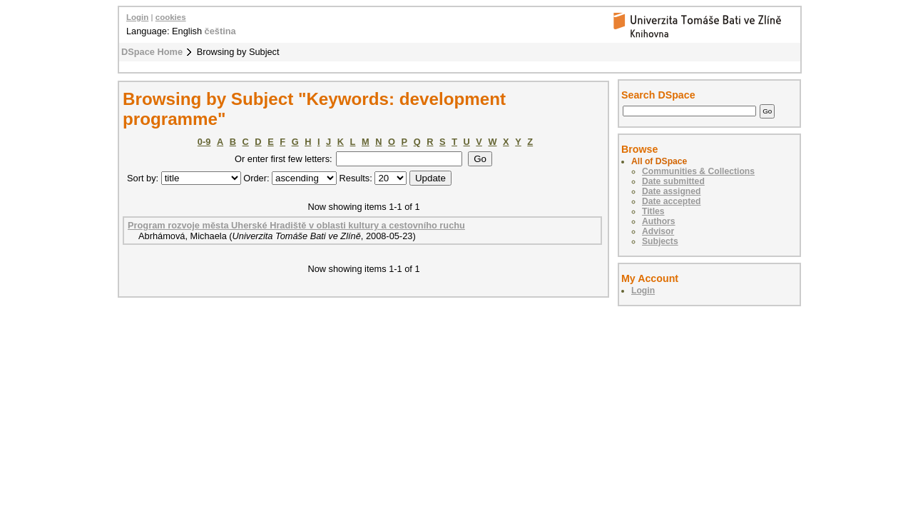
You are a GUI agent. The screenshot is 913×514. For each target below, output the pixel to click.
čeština (220, 31)
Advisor (658, 231)
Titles (653, 211)
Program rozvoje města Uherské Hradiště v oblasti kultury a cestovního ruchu (296, 225)
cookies (170, 17)
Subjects (660, 241)
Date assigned (671, 191)
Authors (658, 221)
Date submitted (673, 181)
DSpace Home (152, 51)
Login (137, 17)
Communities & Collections (698, 171)
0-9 (204, 141)
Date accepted (671, 201)
